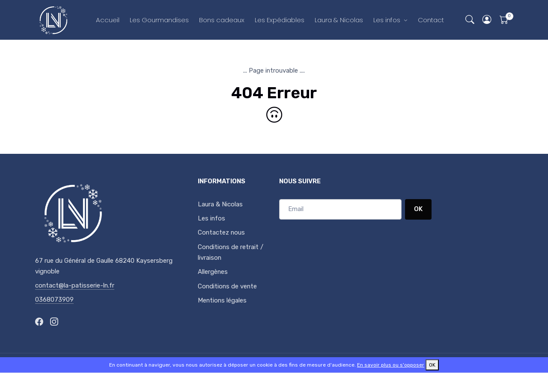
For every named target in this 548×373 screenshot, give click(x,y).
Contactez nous (221, 232)
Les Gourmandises (159, 19)
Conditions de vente (227, 286)
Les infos (386, 19)
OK (418, 209)
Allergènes (213, 272)
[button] (487, 19)
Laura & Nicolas (339, 19)
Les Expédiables (279, 19)
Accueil (107, 19)
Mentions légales (222, 300)
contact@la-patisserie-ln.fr (74, 285)
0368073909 (54, 299)
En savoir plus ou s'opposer (390, 365)
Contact (431, 19)
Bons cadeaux (221, 19)
